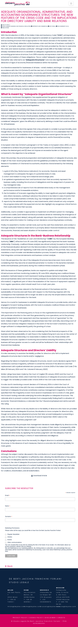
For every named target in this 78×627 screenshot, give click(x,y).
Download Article (39, 475)
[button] (71, 3)
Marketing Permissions (12, 528)
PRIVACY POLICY (20, 617)
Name (7, 506)
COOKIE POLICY (36, 617)
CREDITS (61, 617)
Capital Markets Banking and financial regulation (16, 26)
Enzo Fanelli (52, 26)
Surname (8, 517)
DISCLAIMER (50, 617)
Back (8, 566)
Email (7, 495)
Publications (5, 28)
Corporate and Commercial (39, 26)
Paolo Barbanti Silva (62, 26)
